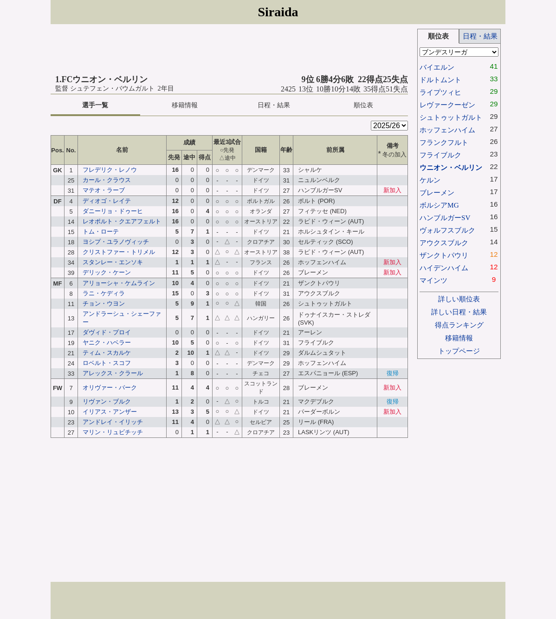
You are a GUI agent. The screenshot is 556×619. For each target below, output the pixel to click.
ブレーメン (437, 192)
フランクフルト (444, 142)
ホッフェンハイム (447, 130)
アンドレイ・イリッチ (113, 421)
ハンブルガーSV (445, 218)
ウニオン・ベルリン (451, 167)
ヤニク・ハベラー (107, 342)
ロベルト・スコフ (107, 362)
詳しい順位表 (459, 299)
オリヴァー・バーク (110, 387)
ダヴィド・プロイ (107, 332)
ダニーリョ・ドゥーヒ (113, 211)
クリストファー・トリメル (119, 251)
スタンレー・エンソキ (113, 262)
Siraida (278, 12)
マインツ (433, 280)
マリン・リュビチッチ (113, 432)
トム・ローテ (101, 231)
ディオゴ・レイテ (107, 200)
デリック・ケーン (107, 272)
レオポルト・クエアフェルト (122, 221)
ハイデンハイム (444, 268)
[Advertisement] (229, 50)
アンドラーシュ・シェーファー (122, 318)
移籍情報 (185, 105)
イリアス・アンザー (110, 411)
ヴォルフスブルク (447, 230)
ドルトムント (440, 80)
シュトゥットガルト (451, 117)
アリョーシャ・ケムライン (119, 283)
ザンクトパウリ (444, 255)
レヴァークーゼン (447, 105)
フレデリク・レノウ (110, 169)
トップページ (459, 351)
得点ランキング (459, 325)
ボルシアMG (439, 205)
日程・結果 (274, 105)
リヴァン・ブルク (107, 401)
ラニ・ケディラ (104, 293)
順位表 (363, 105)
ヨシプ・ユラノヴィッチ (116, 241)
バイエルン (437, 67)
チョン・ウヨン (104, 303)
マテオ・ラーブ (104, 190)
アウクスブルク (444, 243)
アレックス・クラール (113, 373)
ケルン (430, 180)
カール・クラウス (107, 179)
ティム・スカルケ (107, 352)
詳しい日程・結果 (459, 312)
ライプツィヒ (440, 92)
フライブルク (440, 155)
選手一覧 (95, 105)
